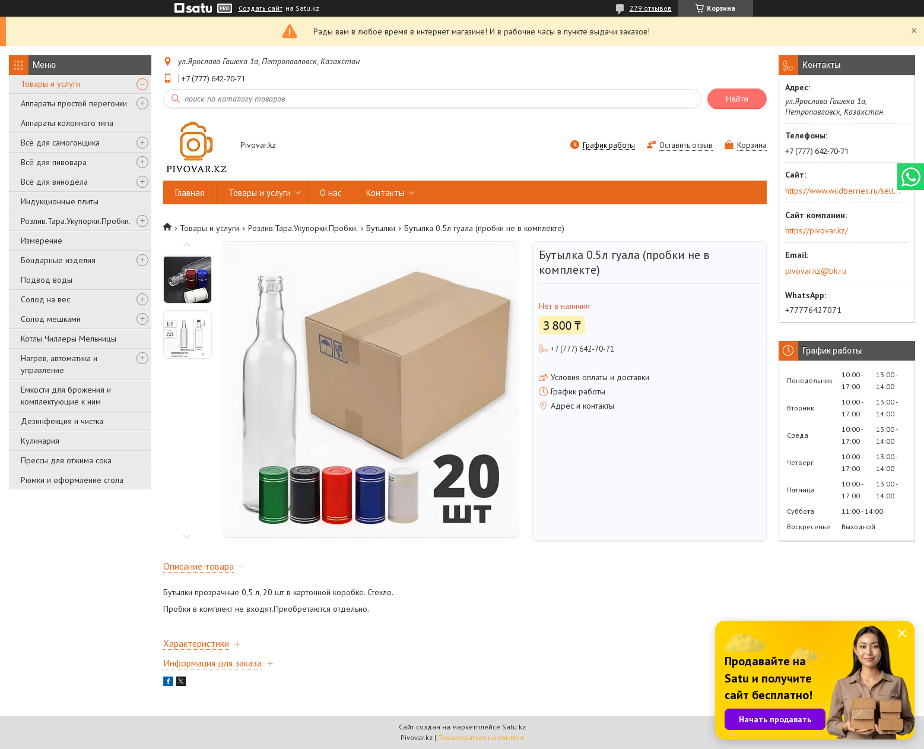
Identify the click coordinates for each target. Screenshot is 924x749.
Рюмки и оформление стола (72, 480)
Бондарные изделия (58, 260)
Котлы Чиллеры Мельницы (68, 338)
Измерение (41, 240)
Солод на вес (45, 299)
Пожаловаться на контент (481, 737)
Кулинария (40, 440)
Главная (189, 192)
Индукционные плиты (60, 201)
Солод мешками (51, 319)
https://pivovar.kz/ (816, 230)
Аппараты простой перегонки (74, 103)
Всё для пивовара (54, 162)
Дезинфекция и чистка (62, 421)
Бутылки (380, 228)
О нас (331, 192)
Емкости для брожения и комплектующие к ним (66, 395)
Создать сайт (260, 8)
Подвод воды (46, 279)
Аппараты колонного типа (67, 123)
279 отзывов (651, 8)
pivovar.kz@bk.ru (815, 271)
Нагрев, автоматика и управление (59, 364)
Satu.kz (514, 726)
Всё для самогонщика (60, 142)
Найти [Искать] (737, 98)
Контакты (385, 192)
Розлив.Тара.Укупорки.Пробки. (76, 221)
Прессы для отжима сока (66, 460)
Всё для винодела (54, 181)
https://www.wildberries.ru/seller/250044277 (843, 190)
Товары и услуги (50, 83)
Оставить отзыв (686, 145)
